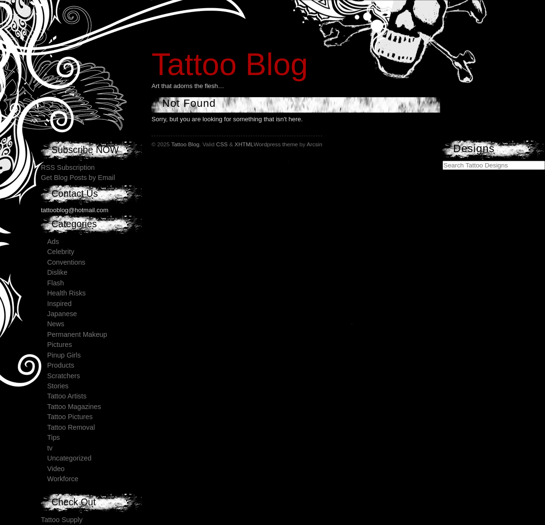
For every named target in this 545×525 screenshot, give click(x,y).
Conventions (66, 262)
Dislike (57, 272)
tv (49, 448)
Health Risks (66, 293)
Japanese (62, 314)
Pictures (59, 344)
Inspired (59, 303)
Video (55, 469)
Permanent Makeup (77, 334)
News (55, 324)
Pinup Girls (64, 355)
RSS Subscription (68, 167)
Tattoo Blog (230, 64)
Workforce (62, 479)
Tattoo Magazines (74, 406)
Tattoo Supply (62, 520)
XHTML (244, 144)
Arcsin (314, 144)
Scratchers (63, 376)
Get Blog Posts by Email (78, 177)
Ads (53, 241)
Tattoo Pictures (70, 417)
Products (60, 365)
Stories (58, 386)
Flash (55, 283)
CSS (222, 144)
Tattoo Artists (67, 396)
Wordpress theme (275, 144)
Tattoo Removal (71, 427)
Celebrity (60, 252)
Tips (53, 437)
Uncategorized (69, 458)
